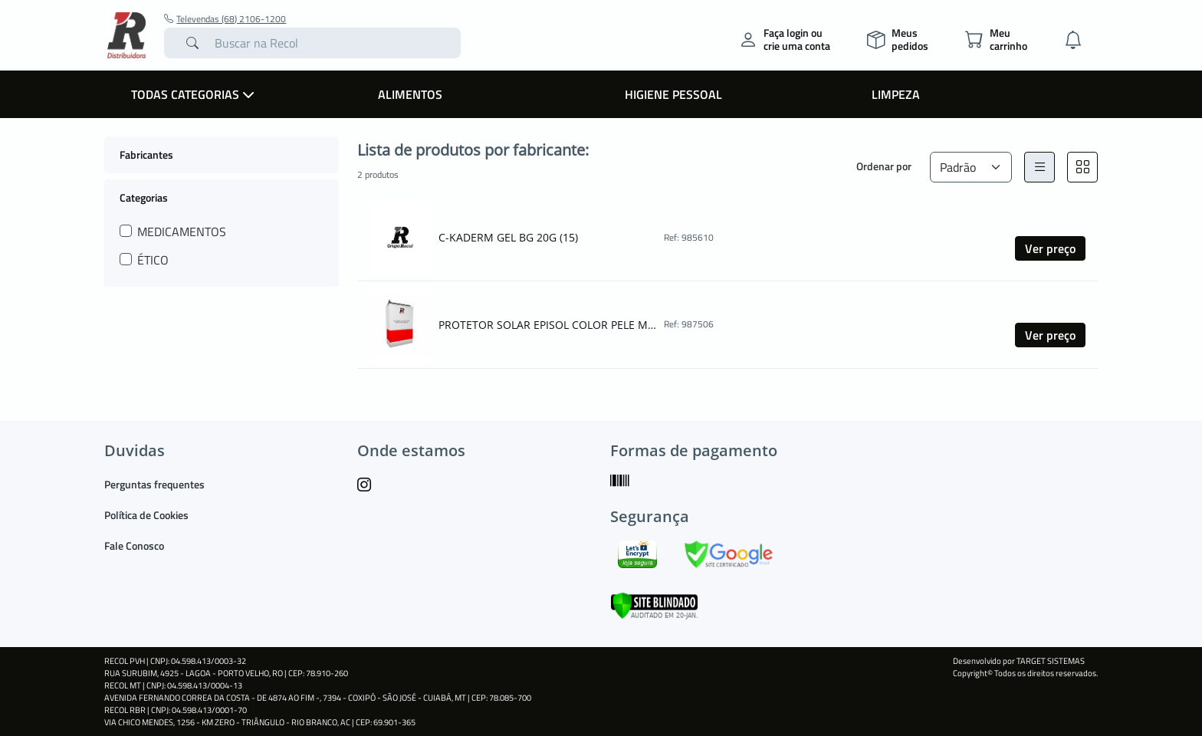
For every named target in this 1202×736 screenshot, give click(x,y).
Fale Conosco (134, 545)
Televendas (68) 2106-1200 (225, 19)
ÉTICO (153, 260)
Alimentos (410, 94)
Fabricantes (146, 154)
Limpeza (896, 94)
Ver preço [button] (1050, 248)
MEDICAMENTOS (181, 231)
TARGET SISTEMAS (1050, 661)
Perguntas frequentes (154, 484)
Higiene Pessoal (673, 94)
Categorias (144, 197)
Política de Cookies (146, 515)
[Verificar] (654, 603)
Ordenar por (883, 166)
